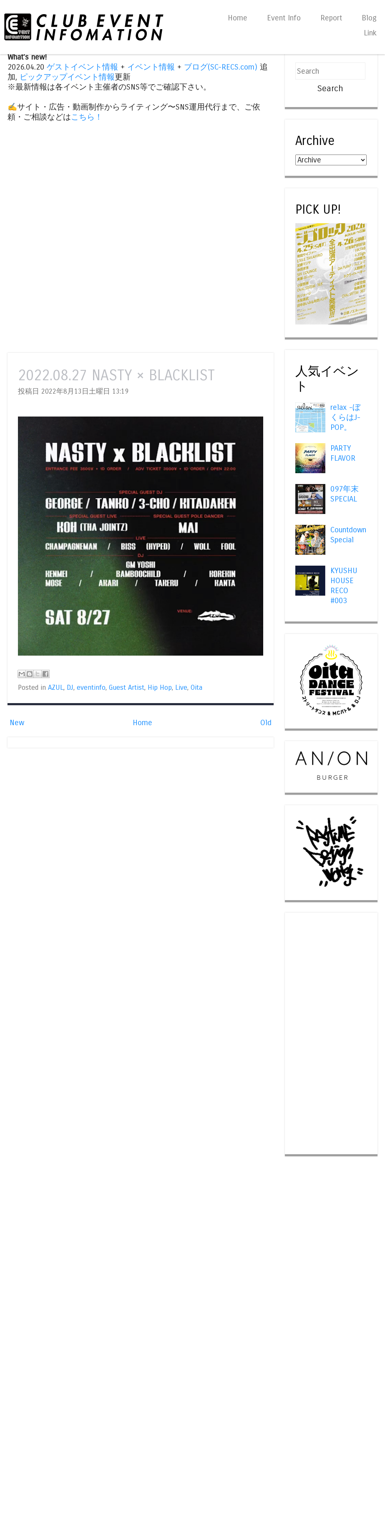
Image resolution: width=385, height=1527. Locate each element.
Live (181, 688)
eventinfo (91, 688)
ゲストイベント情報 (82, 67)
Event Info (284, 17)
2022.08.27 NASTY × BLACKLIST (116, 375)
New (17, 722)
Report (331, 17)
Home (237, 17)
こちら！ (87, 117)
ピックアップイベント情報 (67, 77)
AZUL (55, 688)
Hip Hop (160, 688)
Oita (196, 688)
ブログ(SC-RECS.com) (220, 67)
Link (370, 32)
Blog (369, 17)
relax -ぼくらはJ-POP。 (345, 417)
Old (266, 722)
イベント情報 (151, 67)
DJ (70, 688)
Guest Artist (126, 688)
